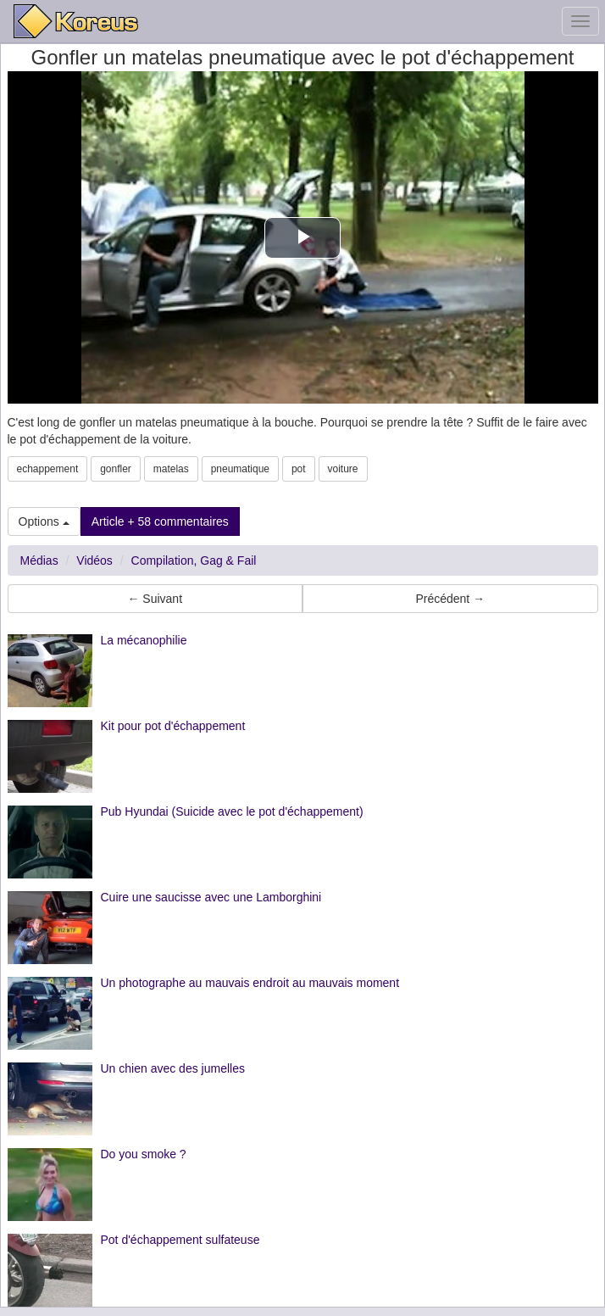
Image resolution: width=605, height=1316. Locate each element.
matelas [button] (171, 469)
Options (44, 521)
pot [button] (298, 469)
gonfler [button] (115, 469)
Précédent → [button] (450, 598)
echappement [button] (48, 469)
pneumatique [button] (240, 469)
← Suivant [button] (154, 598)
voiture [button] (343, 469)
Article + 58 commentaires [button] (160, 521)
